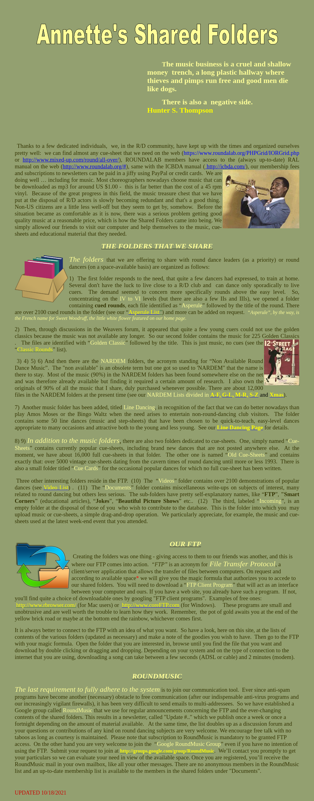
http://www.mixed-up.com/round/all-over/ (71, 159)
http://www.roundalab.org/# (94, 166)
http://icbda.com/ (225, 166)
